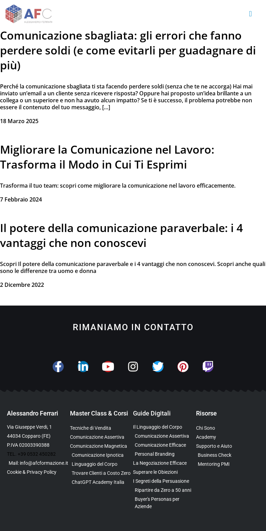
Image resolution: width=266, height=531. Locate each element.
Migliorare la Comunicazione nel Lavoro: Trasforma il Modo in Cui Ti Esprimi (107, 157)
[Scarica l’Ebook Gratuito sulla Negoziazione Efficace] (164, 463)
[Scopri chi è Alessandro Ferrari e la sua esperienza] (227, 428)
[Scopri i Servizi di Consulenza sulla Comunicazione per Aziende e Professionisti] (227, 446)
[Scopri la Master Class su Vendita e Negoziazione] (101, 428)
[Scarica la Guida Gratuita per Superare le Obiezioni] (164, 472)
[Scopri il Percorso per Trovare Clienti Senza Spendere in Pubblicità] (101, 473)
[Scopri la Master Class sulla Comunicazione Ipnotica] (101, 455)
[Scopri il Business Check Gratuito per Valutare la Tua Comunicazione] (227, 455)
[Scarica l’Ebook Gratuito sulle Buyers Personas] (164, 503)
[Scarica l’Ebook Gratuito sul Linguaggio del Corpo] (164, 427)
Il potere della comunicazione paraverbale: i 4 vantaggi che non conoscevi (121, 235)
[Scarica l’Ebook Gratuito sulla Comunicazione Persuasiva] (164, 481)
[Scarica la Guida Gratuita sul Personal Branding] (164, 454)
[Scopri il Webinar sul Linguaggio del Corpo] (101, 464)
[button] (250, 14)
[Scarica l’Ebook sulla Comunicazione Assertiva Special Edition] (164, 436)
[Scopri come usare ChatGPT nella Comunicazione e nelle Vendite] (101, 482)
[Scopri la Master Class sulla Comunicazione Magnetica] (101, 446)
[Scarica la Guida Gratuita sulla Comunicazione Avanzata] (164, 445)
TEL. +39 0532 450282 (31, 454)
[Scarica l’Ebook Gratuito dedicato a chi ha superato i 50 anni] (164, 490)
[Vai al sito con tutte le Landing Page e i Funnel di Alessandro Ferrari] (227, 437)
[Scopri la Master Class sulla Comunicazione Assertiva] (101, 437)
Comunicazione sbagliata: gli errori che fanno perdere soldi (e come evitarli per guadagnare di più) (128, 50)
